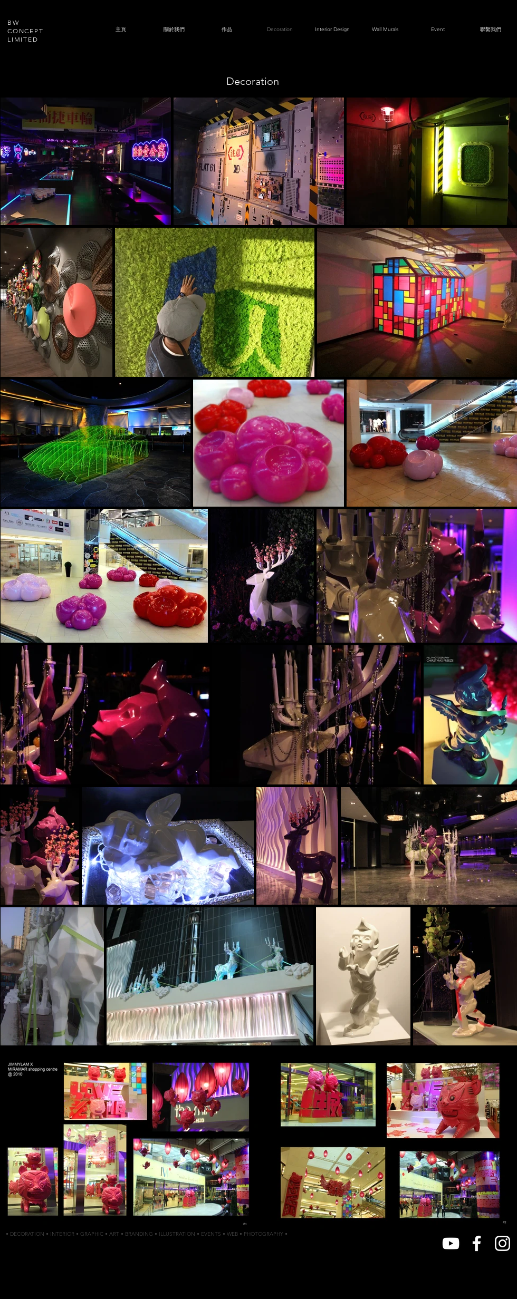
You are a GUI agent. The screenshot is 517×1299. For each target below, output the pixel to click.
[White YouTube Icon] (451, 1243)
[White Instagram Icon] (502, 1243)
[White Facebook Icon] (476, 1243)
